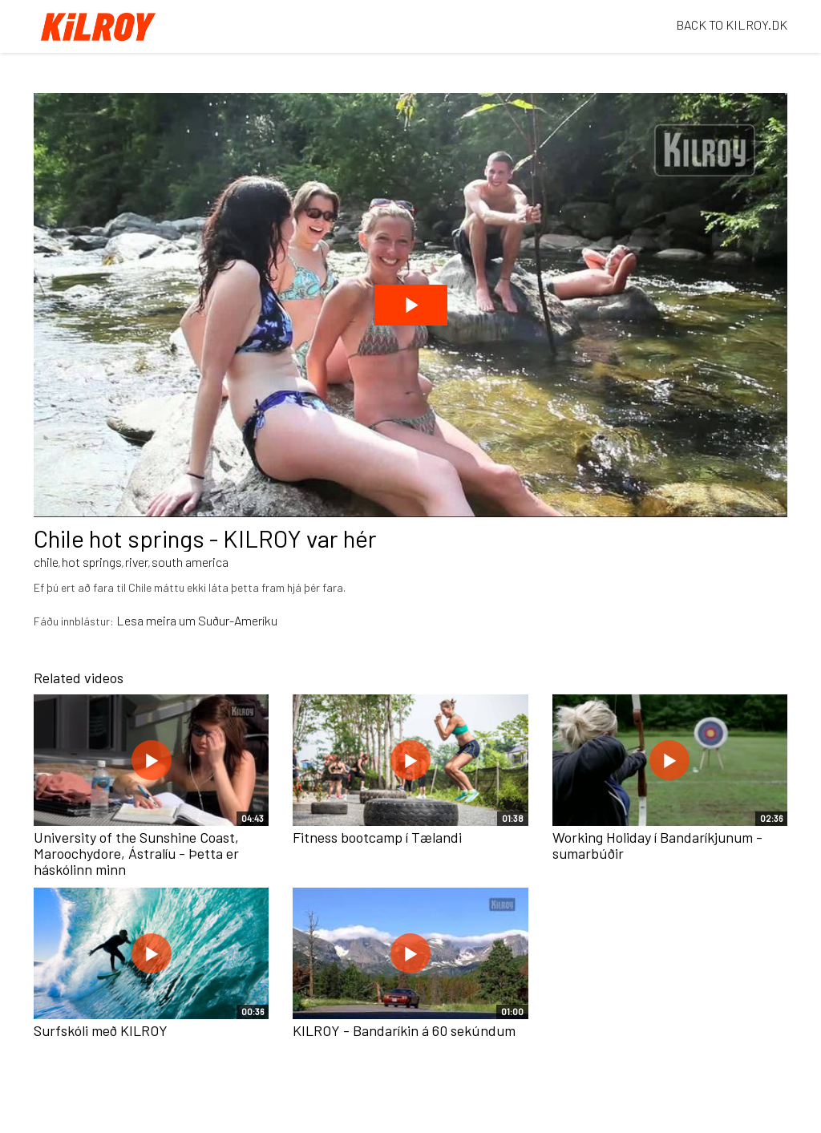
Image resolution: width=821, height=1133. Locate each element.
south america (190, 561)
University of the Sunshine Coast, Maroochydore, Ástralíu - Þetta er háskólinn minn (136, 853)
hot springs (92, 561)
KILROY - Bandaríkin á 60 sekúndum (404, 1030)
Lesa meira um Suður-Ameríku (196, 620)
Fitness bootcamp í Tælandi (377, 837)
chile (46, 561)
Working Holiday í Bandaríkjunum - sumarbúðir (657, 845)
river (136, 561)
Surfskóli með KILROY (101, 1030)
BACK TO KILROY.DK (731, 24)
